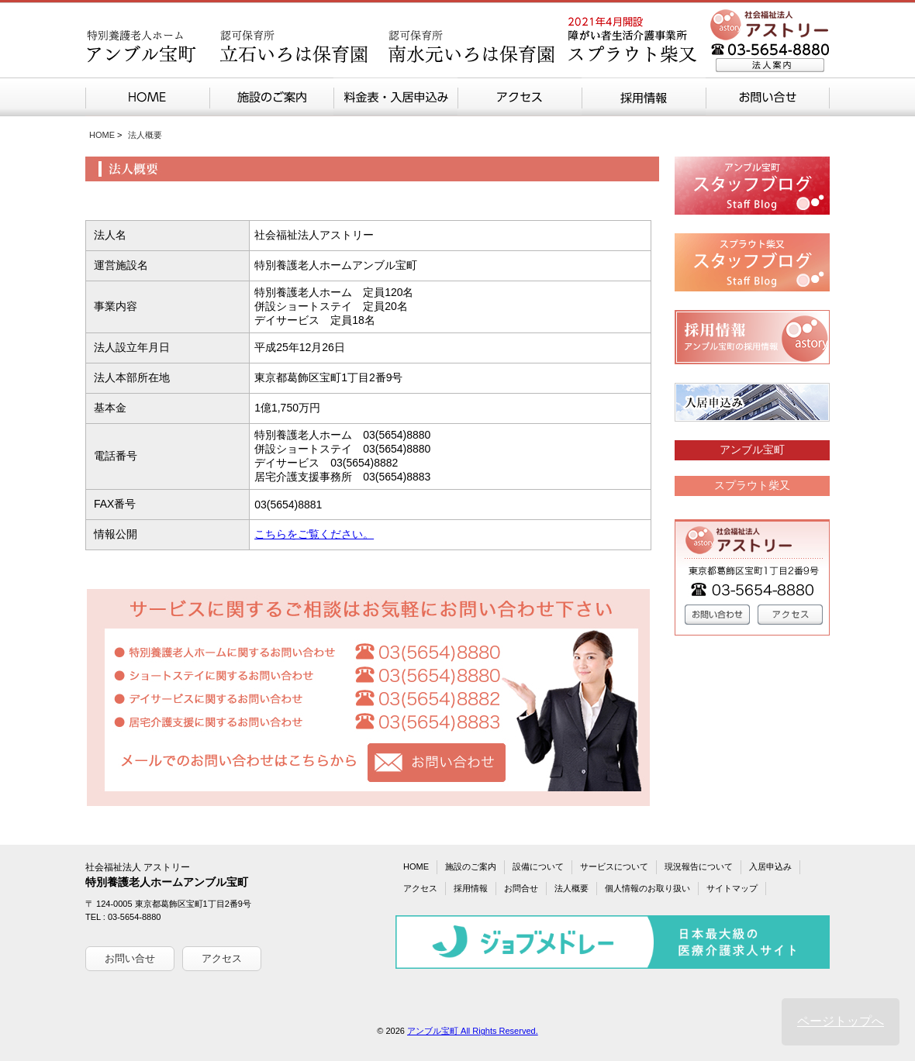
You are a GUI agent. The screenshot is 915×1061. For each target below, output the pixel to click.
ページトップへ (840, 1021)
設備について (538, 866)
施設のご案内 (470, 866)
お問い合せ (130, 958)
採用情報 (471, 888)
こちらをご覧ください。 (314, 534)
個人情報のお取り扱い (647, 888)
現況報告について (699, 866)
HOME (102, 135)
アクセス (222, 958)
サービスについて (614, 866)
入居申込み (770, 866)
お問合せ (521, 888)
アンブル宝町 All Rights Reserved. (472, 1030)
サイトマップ (732, 888)
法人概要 (571, 888)
